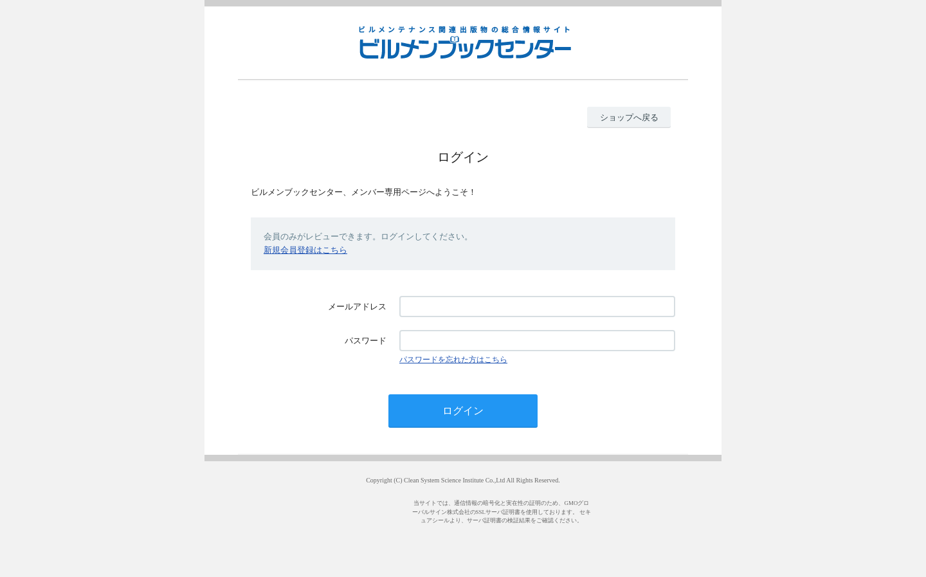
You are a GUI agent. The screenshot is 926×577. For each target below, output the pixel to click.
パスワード (365, 340)
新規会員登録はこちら (305, 250)
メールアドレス (357, 306)
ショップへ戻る (629, 117)
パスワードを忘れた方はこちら (453, 359)
